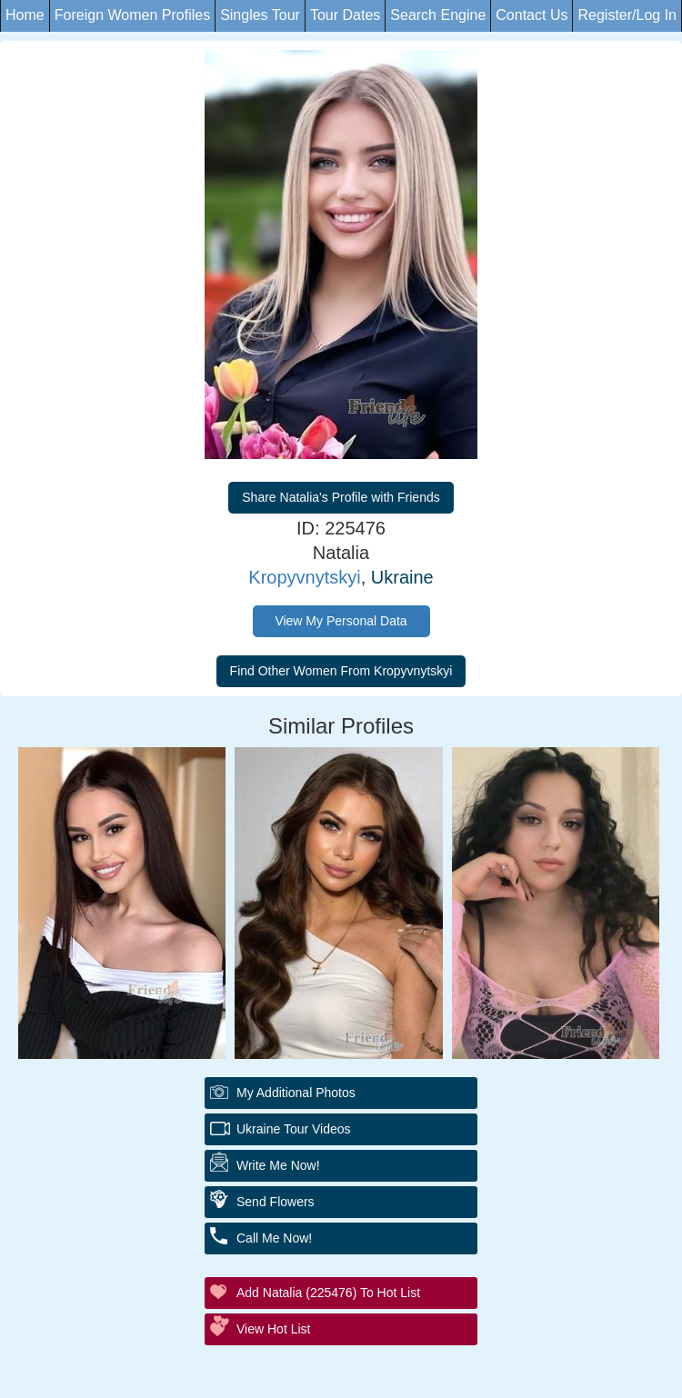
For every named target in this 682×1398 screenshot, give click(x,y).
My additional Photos (296, 1092)
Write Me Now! (278, 1165)
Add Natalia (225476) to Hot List (328, 1292)
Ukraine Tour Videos (293, 1129)
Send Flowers (275, 1201)
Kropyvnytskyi (304, 577)
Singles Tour (260, 15)
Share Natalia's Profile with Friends (340, 497)
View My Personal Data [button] (340, 621)
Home (25, 15)
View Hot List (273, 1329)
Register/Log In (627, 15)
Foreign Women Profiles (132, 15)
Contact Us (531, 15)
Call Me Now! (274, 1238)
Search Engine (438, 15)
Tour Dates (345, 15)
